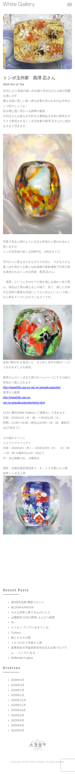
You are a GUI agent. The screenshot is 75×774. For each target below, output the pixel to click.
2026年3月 (17, 685)
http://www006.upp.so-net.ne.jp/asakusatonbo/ (32, 387)
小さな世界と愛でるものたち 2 (30, 612)
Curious (16, 632)
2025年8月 (17, 720)
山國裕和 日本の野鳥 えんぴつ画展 (33, 617)
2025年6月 (17, 725)
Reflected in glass (22, 657)
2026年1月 (17, 695)
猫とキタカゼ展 (21, 637)
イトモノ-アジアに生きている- (30, 627)
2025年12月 (18, 700)
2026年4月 (17, 679)
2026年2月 (17, 690)
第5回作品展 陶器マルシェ (27, 602)
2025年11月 (18, 705)
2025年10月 (18, 710)
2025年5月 (17, 730)
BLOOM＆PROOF (22, 607)
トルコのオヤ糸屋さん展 (26, 642)
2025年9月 (17, 715)
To (12, 622)
